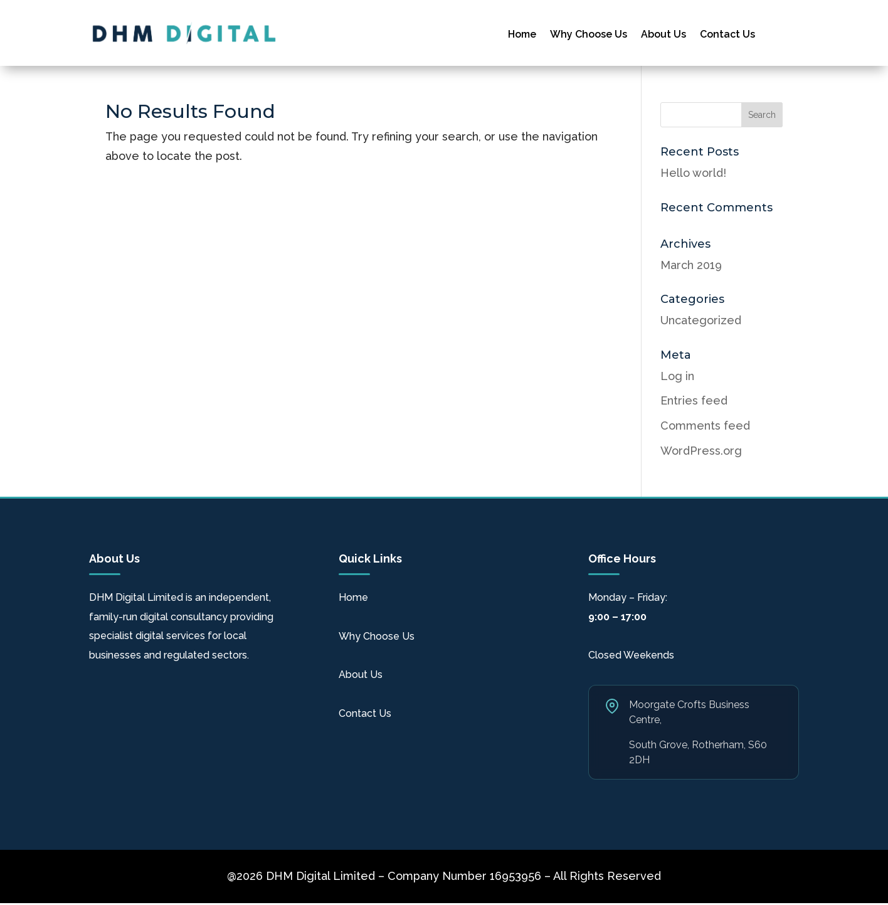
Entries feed (693, 400)
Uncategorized (700, 320)
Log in (677, 376)
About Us (663, 35)
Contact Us (727, 35)
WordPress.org (701, 450)
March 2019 (691, 265)
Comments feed (705, 425)
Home (522, 35)
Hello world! (693, 172)
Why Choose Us (588, 35)
